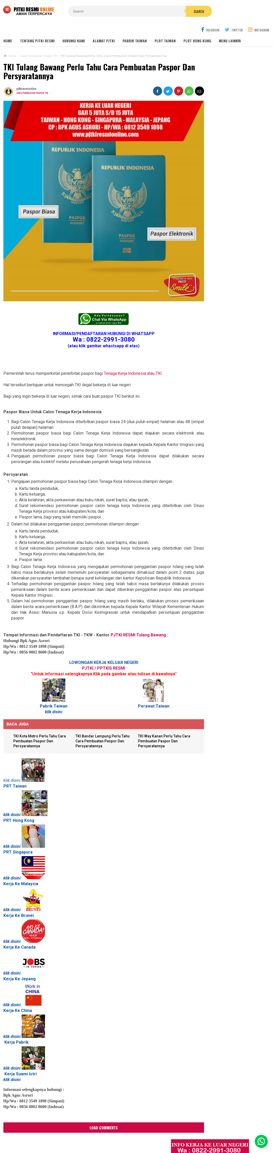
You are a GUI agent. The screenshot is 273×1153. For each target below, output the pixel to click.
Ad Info (107, 1132)
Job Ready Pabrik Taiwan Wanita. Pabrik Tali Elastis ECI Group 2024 (231, 221)
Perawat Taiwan (140, 680)
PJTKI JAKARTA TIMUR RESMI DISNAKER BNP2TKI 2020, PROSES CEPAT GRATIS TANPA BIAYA (224, 505)
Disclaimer (205, 1132)
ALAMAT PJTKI (104, 28)
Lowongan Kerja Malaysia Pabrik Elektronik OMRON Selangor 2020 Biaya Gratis (231, 236)
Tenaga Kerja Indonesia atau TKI (133, 342)
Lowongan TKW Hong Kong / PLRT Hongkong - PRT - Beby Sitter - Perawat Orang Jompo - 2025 (225, 398)
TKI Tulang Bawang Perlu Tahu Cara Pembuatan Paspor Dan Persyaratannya (91, 59)
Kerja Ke (11, 922)
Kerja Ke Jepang (19, 953)
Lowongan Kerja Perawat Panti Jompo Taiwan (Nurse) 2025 (223, 355)
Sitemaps (41, 1132)
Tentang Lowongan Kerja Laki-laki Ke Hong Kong (226, 461)
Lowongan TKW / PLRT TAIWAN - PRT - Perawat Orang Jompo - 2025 (226, 375)
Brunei (27, 890)
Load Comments (94, 1102)
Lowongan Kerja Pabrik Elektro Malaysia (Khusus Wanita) (223, 481)
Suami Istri (26, 1049)
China (26, 985)
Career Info (229, 1132)
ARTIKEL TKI (200, 538)
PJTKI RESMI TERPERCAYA (135, 1140)
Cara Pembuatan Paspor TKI (33, 80)
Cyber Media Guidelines (139, 1132)
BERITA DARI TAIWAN (206, 545)
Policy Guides (177, 1132)
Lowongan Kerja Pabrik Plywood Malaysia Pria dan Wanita (224, 441)
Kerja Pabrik (16, 1017)
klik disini (49, 686)
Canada (28, 922)
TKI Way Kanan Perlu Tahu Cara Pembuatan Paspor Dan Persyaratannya (153, 716)
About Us (62, 1132)
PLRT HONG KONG (197, 28)
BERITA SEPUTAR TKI (206, 553)
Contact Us (85, 1132)
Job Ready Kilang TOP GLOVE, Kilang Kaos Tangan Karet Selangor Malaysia (230, 250)
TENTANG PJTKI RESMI (37, 28)
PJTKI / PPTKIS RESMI (94, 643)
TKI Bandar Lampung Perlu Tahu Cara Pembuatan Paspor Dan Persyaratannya (95, 716)
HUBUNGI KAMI (73, 28)
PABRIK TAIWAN (135, 28)
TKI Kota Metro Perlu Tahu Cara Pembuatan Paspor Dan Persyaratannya (39, 716)
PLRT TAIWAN (165, 28)
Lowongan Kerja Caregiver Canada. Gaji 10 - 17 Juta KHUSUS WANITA (226, 420)
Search (166, 11)
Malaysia (29, 858)
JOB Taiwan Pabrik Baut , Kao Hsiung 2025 (231, 210)
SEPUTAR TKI (200, 561)
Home (7, 28)
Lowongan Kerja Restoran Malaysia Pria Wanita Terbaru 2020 (228, 264)
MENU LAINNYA (230, 28)
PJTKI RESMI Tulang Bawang (138, 609)
